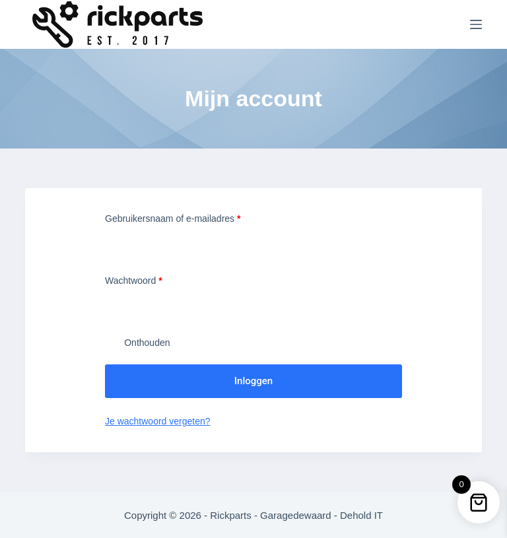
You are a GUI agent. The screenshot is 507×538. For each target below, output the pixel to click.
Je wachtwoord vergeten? (158, 421)
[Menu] (476, 24)
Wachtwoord (147, 279)
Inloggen (253, 381)
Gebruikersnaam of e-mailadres (186, 217)
